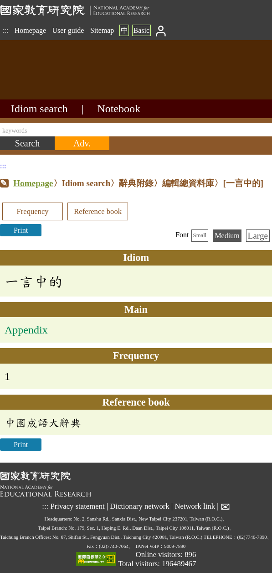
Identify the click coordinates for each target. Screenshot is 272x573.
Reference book (98, 211)
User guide (68, 30)
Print (21, 230)
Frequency (32, 211)
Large (258, 235)
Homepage (30, 30)
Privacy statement (77, 506)
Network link (194, 506)
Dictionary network (139, 506)
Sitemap (102, 30)
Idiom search (39, 109)
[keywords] (136, 129)
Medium (227, 236)
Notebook (118, 109)
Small (200, 235)
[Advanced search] (82, 143)
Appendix (26, 330)
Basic (141, 30)
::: (5, 30)
